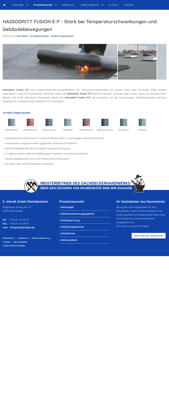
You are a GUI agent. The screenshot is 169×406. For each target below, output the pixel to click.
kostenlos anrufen (148, 235)
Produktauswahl (39, 36)
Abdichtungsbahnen (62, 36)
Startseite (22, 36)
